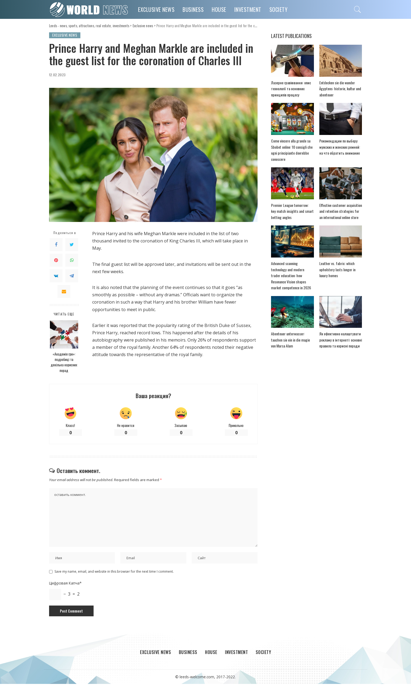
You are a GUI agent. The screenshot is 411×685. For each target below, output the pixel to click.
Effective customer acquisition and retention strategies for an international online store (340, 211)
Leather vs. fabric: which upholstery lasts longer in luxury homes (336, 270)
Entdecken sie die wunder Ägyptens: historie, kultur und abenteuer (339, 89)
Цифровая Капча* (65, 584)
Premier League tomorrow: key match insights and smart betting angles (292, 211)
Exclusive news (65, 35)
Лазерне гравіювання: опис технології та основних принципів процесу (290, 89)
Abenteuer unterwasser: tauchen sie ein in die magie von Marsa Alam (290, 334)
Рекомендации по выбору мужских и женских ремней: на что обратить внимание (340, 147)
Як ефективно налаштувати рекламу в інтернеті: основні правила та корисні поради (339, 334)
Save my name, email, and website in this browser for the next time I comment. (114, 572)
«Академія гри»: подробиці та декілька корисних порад (64, 362)
